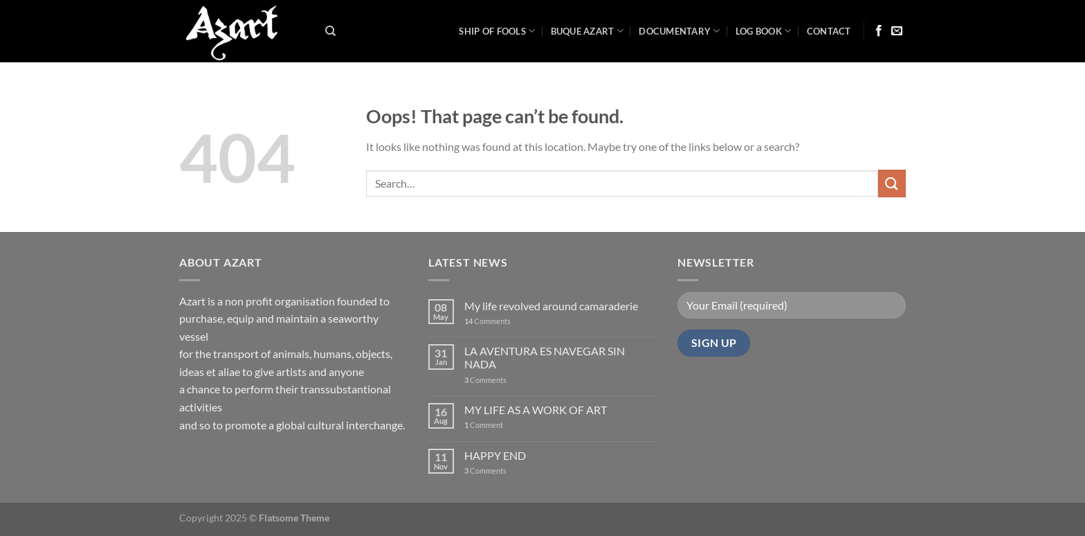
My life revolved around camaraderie (551, 305)
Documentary (679, 30)
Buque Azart (587, 30)
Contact (829, 31)
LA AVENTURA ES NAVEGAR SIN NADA (544, 357)
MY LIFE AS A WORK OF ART (535, 409)
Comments (487, 320)
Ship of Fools (497, 30)
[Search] (330, 31)
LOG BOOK (764, 30)
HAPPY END (495, 455)
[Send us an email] (896, 31)
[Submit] (892, 183)
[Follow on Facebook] (878, 31)
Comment (483, 424)
